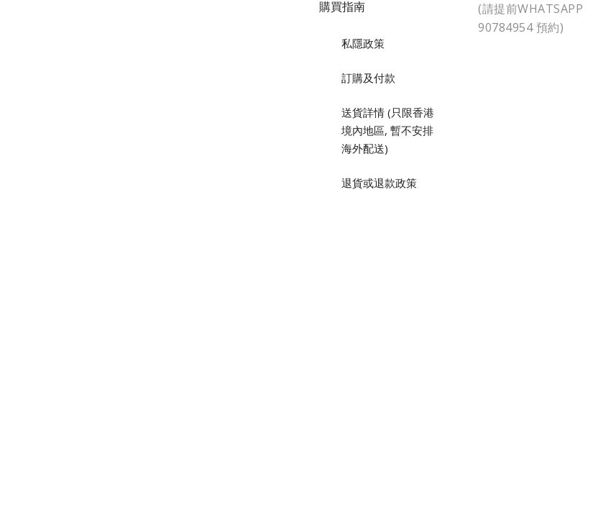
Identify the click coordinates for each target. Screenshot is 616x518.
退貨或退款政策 (379, 183)
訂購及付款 (368, 78)
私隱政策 (363, 43)
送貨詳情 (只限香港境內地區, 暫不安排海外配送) (387, 130)
